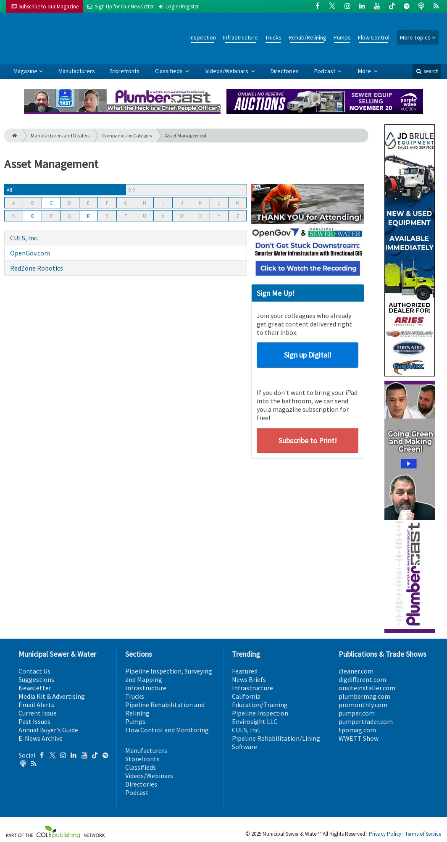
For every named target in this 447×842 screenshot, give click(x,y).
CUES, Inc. (24, 238)
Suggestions (36, 679)
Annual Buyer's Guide (48, 730)
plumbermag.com (364, 696)
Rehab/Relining (307, 37)
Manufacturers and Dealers (60, 135)
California (246, 696)
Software (244, 746)
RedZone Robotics (36, 268)
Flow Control (373, 37)
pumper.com (357, 713)
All (9, 190)
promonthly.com (363, 704)
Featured (245, 671)
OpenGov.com (30, 253)
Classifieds (169, 71)
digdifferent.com (362, 679)
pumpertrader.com (366, 721)
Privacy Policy (385, 833)
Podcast (325, 71)
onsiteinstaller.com (367, 688)
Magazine (25, 71)
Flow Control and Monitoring (167, 730)
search (427, 71)
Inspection (202, 37)
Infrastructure (240, 37)
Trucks (273, 37)
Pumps (342, 37)
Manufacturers (76, 71)
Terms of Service (423, 833)
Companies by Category (127, 135)
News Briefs (249, 679)
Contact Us (34, 671)
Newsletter (34, 688)
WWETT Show (359, 738)
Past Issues (34, 721)
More (365, 71)
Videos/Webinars (227, 71)
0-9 (131, 190)
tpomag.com (357, 730)
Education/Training (260, 704)
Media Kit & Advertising (51, 696)
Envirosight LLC (254, 721)
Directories (285, 71)
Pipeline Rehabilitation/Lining (276, 738)
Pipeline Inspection (260, 713)
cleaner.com (356, 671)
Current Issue (37, 713)
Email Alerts (36, 704)
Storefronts (124, 71)
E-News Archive (40, 738)
